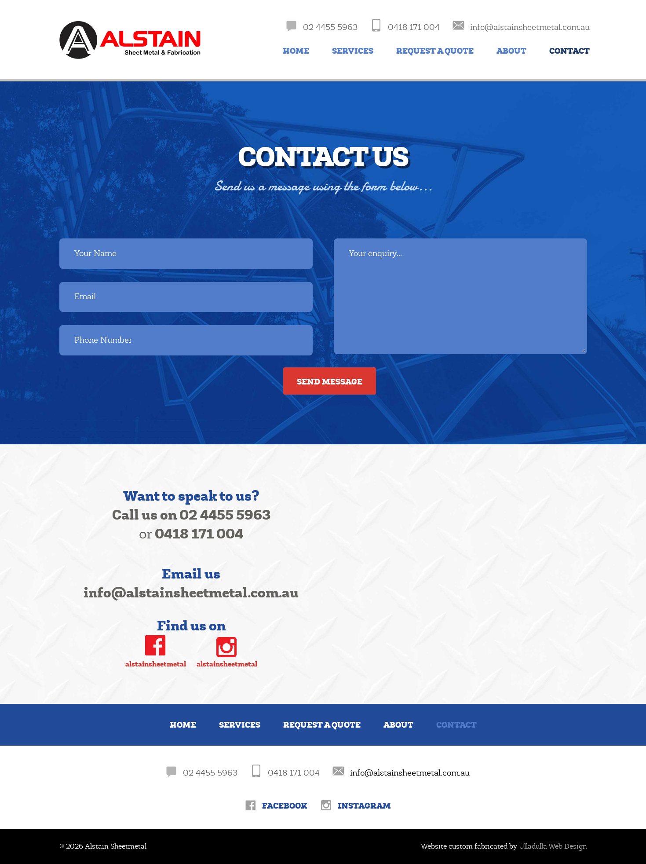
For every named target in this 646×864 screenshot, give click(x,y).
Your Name (95, 253)
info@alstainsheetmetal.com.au (410, 773)
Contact (569, 50)
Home (296, 50)
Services (352, 50)
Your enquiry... (375, 253)
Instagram (364, 805)
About (511, 50)
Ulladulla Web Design (553, 846)
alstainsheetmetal (155, 664)
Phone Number (103, 340)
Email (85, 296)
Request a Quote (435, 50)
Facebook (284, 805)
